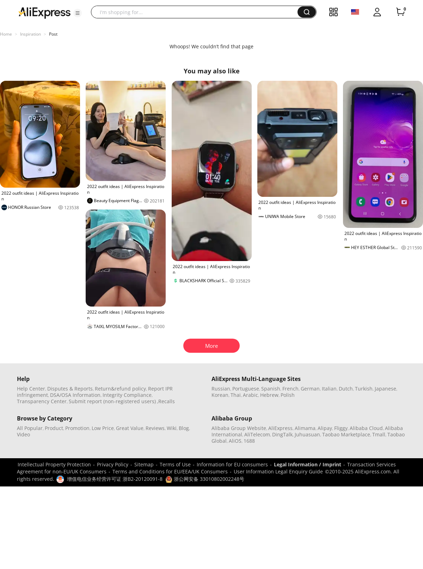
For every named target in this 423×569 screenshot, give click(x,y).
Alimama (305, 428)
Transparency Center (42, 401)
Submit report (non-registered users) (112, 401)
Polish (288, 395)
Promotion (77, 428)
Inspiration (30, 34)
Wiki (172, 428)
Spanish (270, 388)
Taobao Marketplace (346, 434)
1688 (249, 440)
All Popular (30, 428)
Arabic (250, 395)
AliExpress (280, 428)
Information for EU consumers (232, 464)
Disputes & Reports (70, 388)
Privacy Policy (112, 464)
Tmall (378, 434)
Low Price (103, 428)
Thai (236, 395)
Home (6, 34)
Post (53, 34)
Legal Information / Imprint (307, 464)
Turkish (364, 388)
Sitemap (144, 464)
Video (23, 434)
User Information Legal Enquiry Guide (278, 471)
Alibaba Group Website (239, 428)
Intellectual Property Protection (54, 464)
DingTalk (282, 434)
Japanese (385, 388)
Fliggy (341, 428)
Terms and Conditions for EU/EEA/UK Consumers (170, 471)
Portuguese (245, 388)
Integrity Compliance (127, 395)
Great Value (129, 428)
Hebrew (269, 395)
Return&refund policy (120, 388)
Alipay (325, 428)
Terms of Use (175, 464)
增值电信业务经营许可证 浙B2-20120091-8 (115, 479)
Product (54, 428)
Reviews (155, 428)
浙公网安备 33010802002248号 (204, 479)
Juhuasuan (307, 434)
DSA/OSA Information (75, 395)
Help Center (31, 388)
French (290, 388)
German (310, 388)
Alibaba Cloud (366, 428)
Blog (184, 428)
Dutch (346, 388)
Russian (221, 388)
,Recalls (166, 401)
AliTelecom (257, 434)
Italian (329, 388)
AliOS (235, 440)
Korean (220, 395)
